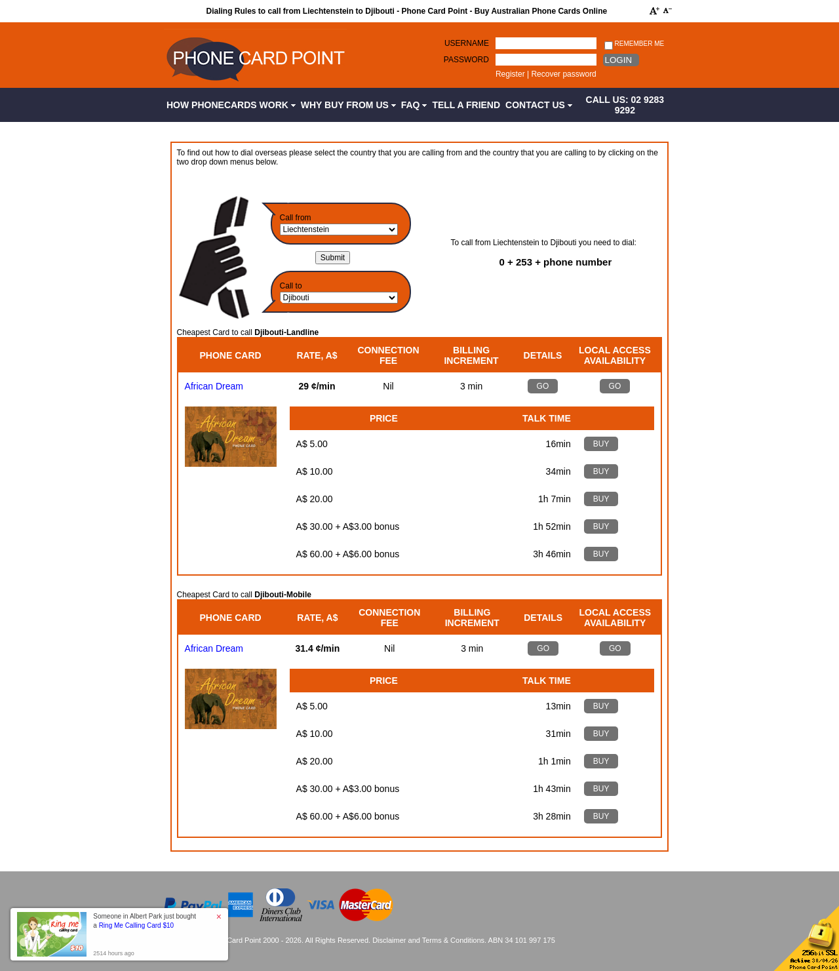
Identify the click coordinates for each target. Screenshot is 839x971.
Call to (291, 285)
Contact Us (538, 105)
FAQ (414, 105)
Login (618, 60)
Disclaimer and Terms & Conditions (428, 940)
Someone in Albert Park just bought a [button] (144, 921)
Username (466, 43)
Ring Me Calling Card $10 (136, 925)
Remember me (634, 44)
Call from (295, 217)
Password (466, 59)
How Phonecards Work (231, 105)
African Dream (214, 386)
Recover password (563, 74)
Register (510, 74)
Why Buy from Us (348, 105)
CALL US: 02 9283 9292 (625, 104)
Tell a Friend (466, 105)
